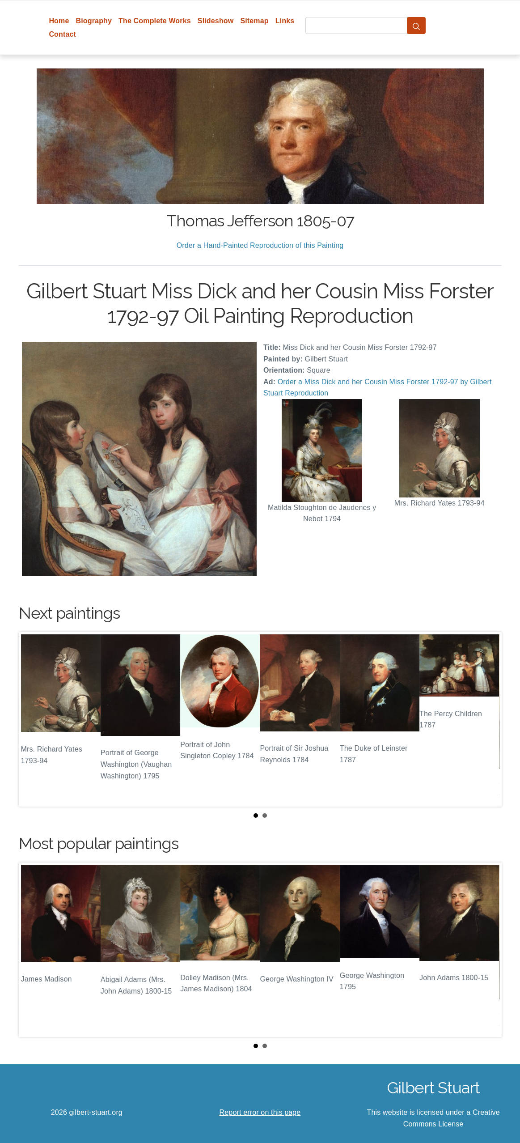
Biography (94, 21)
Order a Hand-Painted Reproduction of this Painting (260, 245)
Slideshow (216, 21)
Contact (62, 34)
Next (488, 719)
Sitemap (254, 21)
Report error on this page (260, 1112)
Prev (32, 719)
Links (285, 21)
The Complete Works (154, 21)
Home (59, 21)
